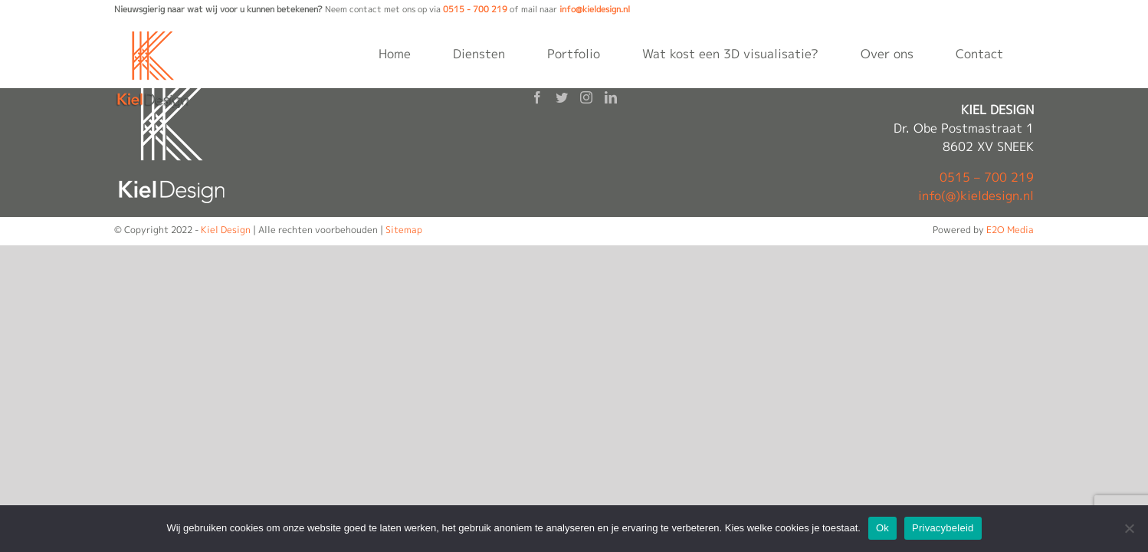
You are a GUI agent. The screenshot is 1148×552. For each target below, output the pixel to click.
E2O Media (1010, 229)
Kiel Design (226, 229)
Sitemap (403, 229)
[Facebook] (537, 97)
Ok (882, 528)
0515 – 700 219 (987, 177)
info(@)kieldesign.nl (976, 195)
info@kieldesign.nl (594, 9)
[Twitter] (562, 97)
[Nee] (1129, 528)
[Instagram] (586, 97)
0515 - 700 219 (475, 9)
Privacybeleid (943, 528)
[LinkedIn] (611, 97)
